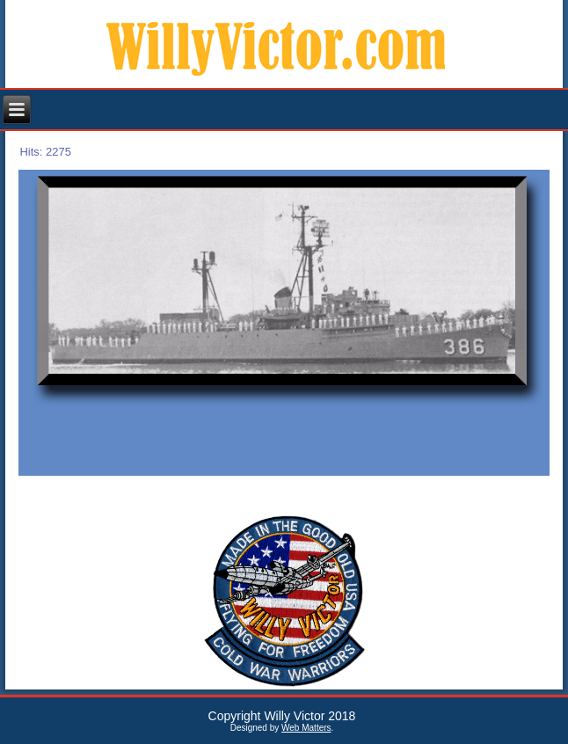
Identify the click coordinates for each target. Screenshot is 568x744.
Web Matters (306, 728)
